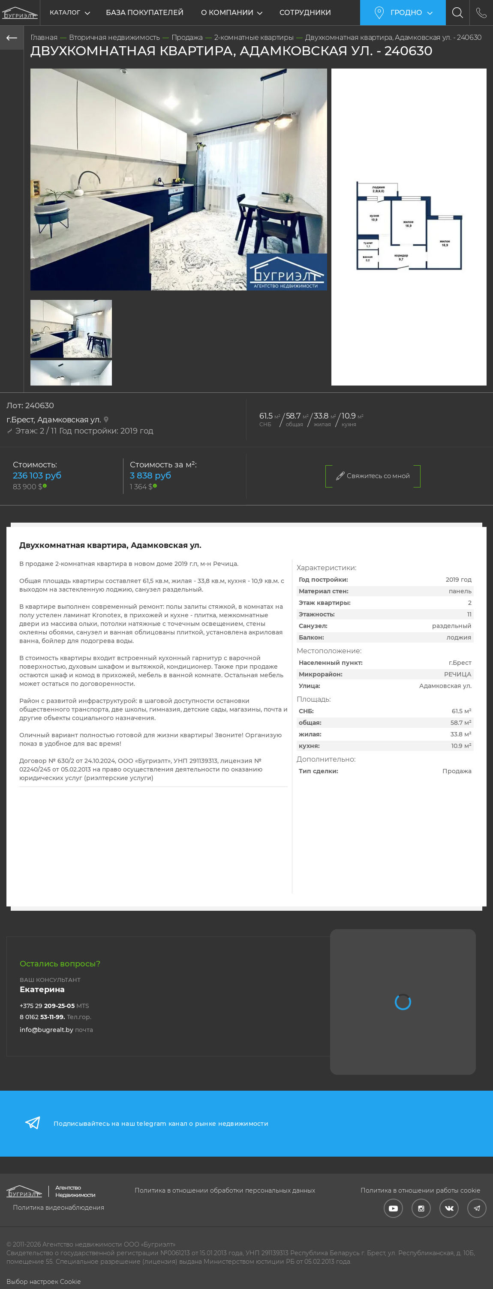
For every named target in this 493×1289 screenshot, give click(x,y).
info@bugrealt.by (56, 1030)
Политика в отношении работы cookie (420, 1190)
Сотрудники (306, 13)
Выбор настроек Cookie (43, 1282)
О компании (228, 13)
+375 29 (54, 1006)
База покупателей (144, 13)
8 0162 (55, 1017)
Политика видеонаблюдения (58, 1207)
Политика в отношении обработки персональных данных (225, 1190)
